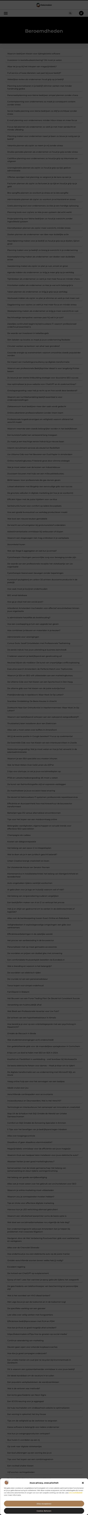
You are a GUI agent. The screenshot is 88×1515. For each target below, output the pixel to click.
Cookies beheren (44, 1511)
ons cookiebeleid (75, 1493)
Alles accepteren (44, 1504)
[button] (82, 1483)
